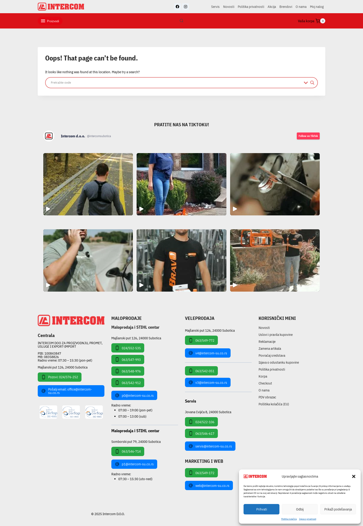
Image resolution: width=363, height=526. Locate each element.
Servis (215, 6)
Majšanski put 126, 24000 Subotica (63, 367)
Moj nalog (317, 6)
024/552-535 (128, 348)
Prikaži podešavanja (338, 509)
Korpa (263, 376)
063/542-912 (128, 382)
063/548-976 (128, 371)
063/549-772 (201, 340)
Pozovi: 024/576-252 (59, 377)
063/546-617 (201, 433)
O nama (301, 6)
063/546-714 (128, 451)
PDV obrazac (267, 397)
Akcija (272, 6)
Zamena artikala (270, 348)
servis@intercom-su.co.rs (210, 446)
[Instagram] (185, 6)
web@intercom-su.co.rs (208, 485)
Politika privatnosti (251, 6)
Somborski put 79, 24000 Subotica (136, 441)
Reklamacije (267, 341)
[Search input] (176, 82)
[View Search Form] (181, 21)
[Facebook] (177, 6)
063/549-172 (201, 472)
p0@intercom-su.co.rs (134, 395)
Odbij (300, 509)
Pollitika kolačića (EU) (274, 404)
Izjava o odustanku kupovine (279, 362)
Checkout (265, 383)
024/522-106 (201, 421)
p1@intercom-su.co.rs (134, 464)
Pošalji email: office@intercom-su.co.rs (66, 391)
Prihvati (261, 509)
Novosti (228, 6)
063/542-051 (201, 371)
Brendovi (285, 6)
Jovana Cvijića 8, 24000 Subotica (208, 412)
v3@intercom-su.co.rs (207, 382)
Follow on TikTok (308, 136)
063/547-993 (128, 359)
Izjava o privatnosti (307, 518)
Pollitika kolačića (289, 518)
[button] (353, 476)
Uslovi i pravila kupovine (276, 334)
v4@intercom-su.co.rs (207, 353)
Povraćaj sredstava (272, 355)
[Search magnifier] (312, 82)
